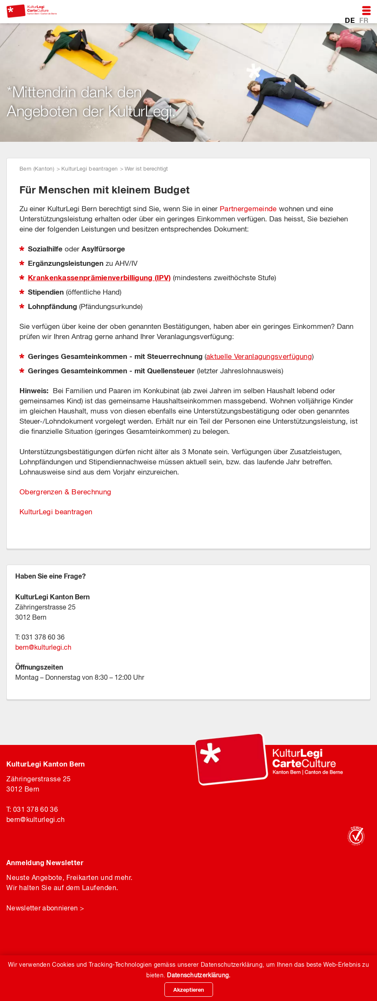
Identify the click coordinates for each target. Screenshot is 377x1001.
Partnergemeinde (248, 208)
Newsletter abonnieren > (45, 908)
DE (350, 20)
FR (364, 20)
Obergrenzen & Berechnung (65, 492)
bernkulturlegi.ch (43, 647)
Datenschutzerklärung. (198, 975)
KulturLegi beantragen (89, 168)
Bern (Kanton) (36, 168)
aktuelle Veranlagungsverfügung (259, 356)
